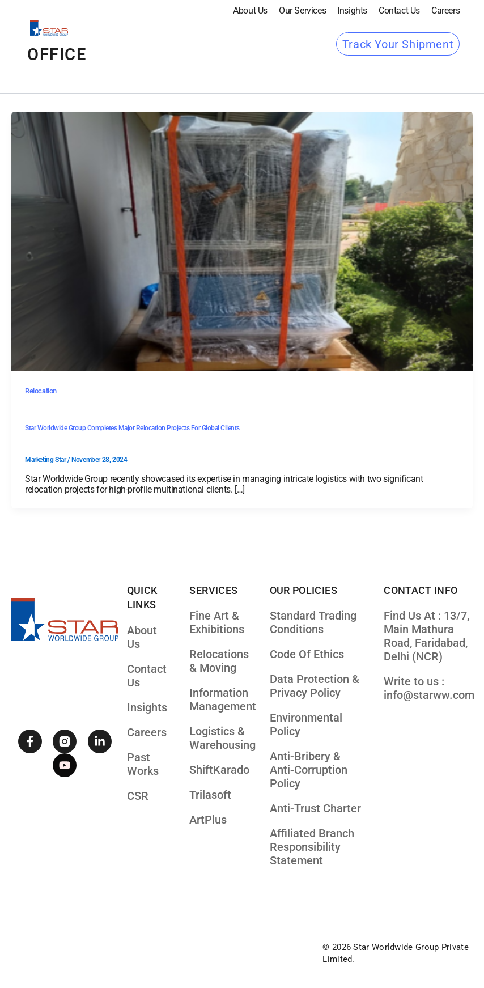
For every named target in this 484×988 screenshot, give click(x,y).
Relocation (41, 391)
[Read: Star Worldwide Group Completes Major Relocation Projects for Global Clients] (242, 241)
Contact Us (399, 10)
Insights (352, 10)
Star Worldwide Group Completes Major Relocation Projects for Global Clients (132, 428)
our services (302, 10)
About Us (250, 10)
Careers (445, 10)
